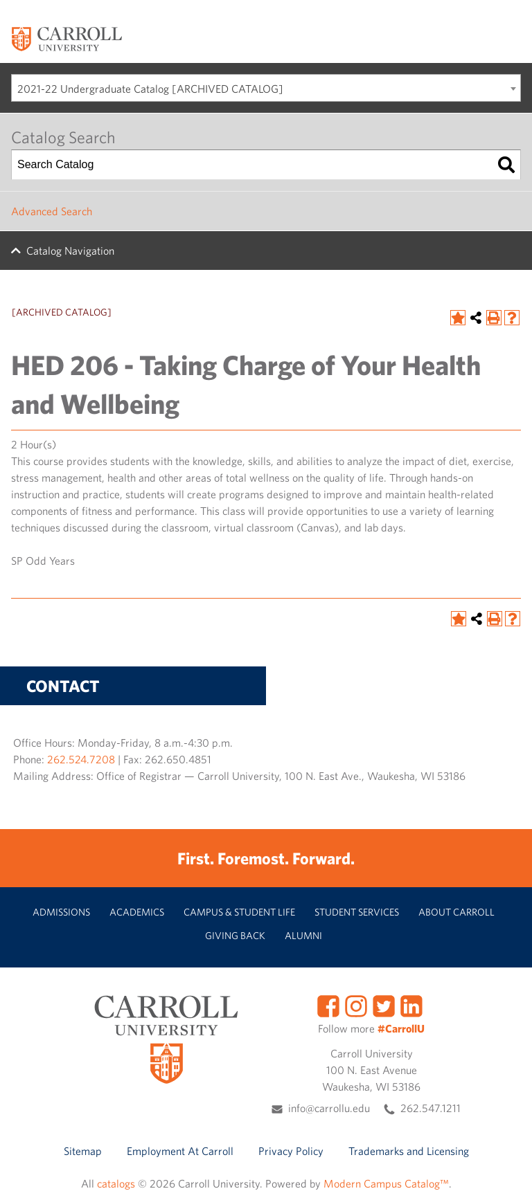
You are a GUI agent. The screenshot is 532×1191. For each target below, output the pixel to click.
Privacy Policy (290, 1151)
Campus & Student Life (239, 912)
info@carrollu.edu (329, 1108)
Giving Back (235, 935)
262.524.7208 (81, 759)
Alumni (303, 935)
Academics (136, 912)
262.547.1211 (430, 1108)
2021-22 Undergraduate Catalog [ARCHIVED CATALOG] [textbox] (150, 88)
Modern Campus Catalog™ (386, 1183)
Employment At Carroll (180, 1151)
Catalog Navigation (70, 250)
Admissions (61, 912)
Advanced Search (51, 211)
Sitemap (83, 1151)
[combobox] (266, 88)
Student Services (356, 912)
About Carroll (456, 912)
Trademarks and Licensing (408, 1151)
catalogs (116, 1183)
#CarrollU (401, 1028)
